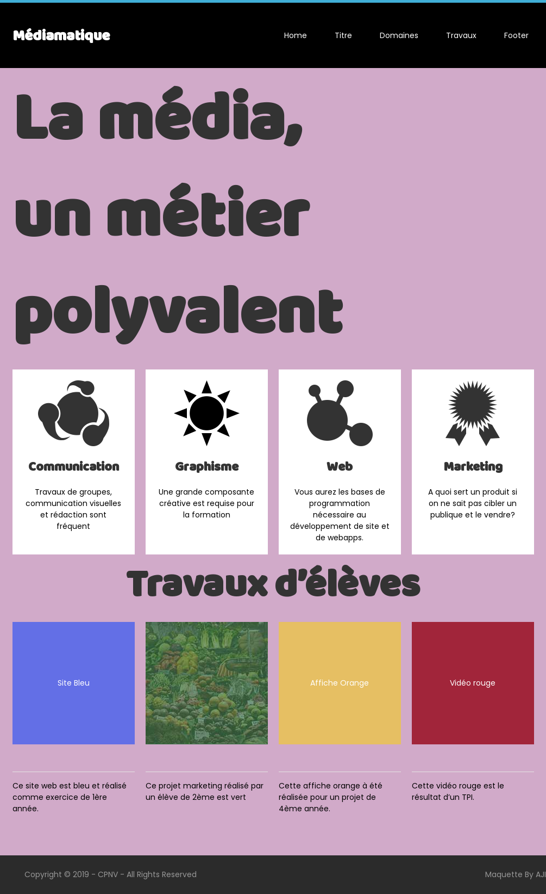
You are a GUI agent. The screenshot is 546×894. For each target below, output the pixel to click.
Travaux (461, 35)
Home (295, 35)
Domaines (399, 35)
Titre (343, 35)
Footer (516, 35)
